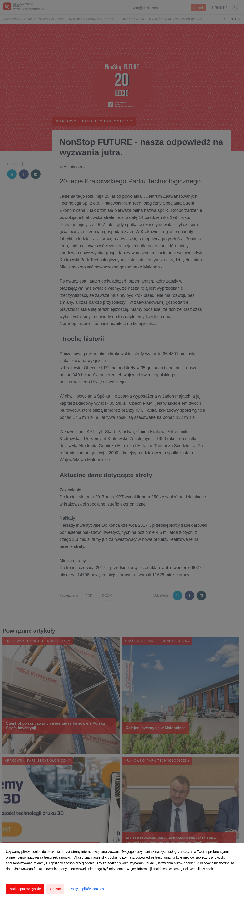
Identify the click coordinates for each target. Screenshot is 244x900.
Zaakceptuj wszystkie (25, 889)
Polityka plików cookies (87, 889)
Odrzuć (55, 889)
